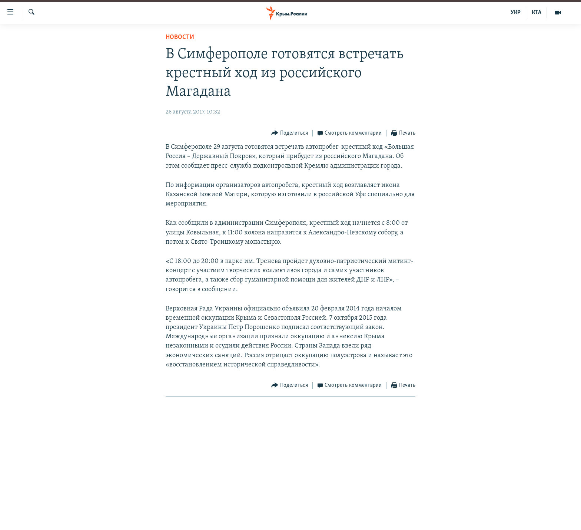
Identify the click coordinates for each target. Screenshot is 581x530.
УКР (516, 13)
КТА (536, 13)
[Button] (289, 133)
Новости (180, 37)
